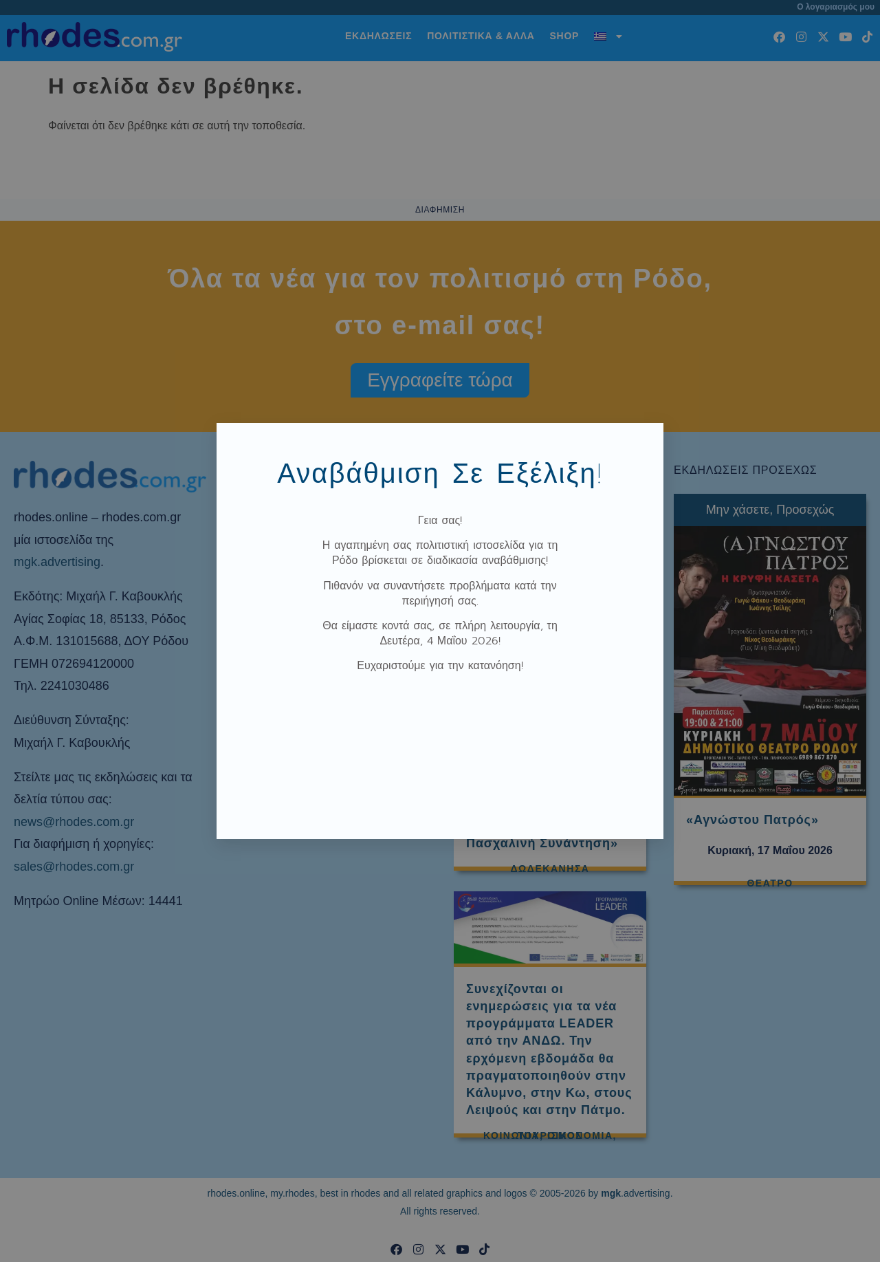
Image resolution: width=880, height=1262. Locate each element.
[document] (440, 631)
